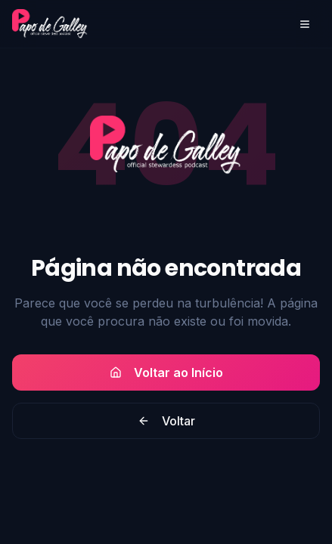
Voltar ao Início (166, 372)
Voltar (166, 420)
